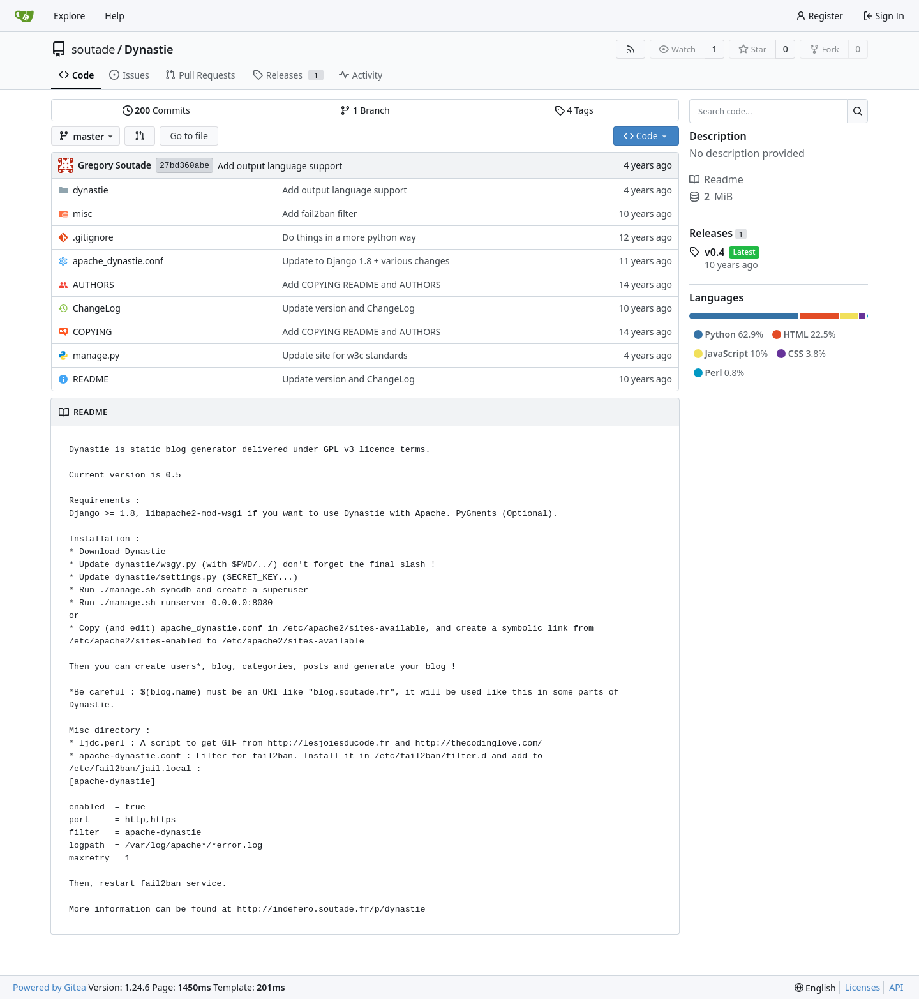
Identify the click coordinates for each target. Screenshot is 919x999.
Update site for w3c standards (344, 355)
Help (114, 16)
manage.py (96, 355)
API (896, 987)
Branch (365, 110)
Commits (156, 110)
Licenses (863, 987)
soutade (93, 49)
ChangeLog (97, 308)
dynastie (90, 190)
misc (82, 213)
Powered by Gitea (49, 987)
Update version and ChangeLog (348, 308)
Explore (69, 16)
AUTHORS (93, 284)
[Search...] (857, 111)
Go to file (188, 136)
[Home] (24, 15)
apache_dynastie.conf (118, 261)
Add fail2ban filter (319, 213)
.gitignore (93, 237)
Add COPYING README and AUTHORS (361, 284)
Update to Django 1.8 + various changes (365, 261)
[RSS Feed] (630, 49)
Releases (718, 233)
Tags (574, 110)
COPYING (92, 332)
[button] (139, 136)
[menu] (815, 988)
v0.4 (714, 252)
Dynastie (149, 49)
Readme (716, 179)
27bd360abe (184, 165)
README (90, 379)
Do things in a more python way (348, 237)
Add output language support (280, 166)
